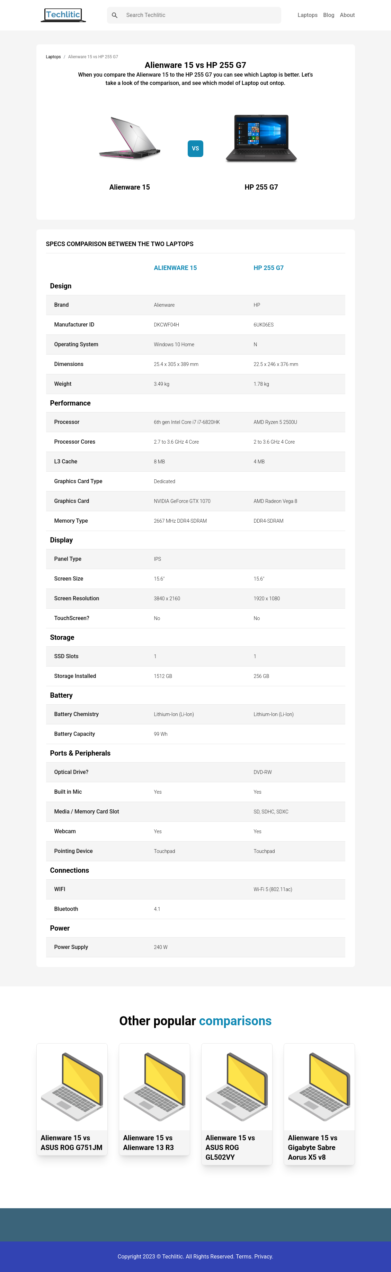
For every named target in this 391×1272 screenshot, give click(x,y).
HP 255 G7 (269, 267)
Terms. (245, 1256)
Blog (328, 15)
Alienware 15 (175, 267)
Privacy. (263, 1256)
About (347, 15)
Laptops (308, 15)
